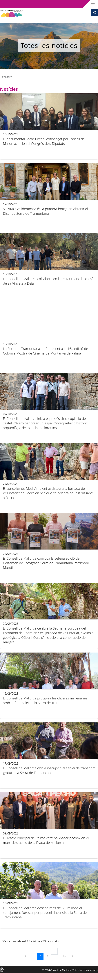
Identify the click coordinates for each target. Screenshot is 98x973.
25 (65, 955)
